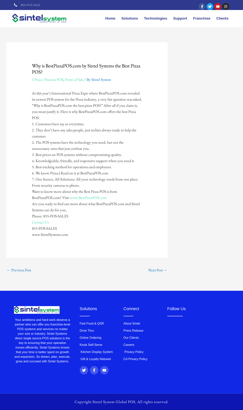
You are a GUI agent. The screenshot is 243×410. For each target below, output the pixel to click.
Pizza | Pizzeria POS (48, 79)
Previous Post (19, 270)
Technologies (155, 18)
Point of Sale (74, 79)
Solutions (129, 18)
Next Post (157, 270)
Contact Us (40, 222)
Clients (222, 18)
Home (110, 18)
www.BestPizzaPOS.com (88, 197)
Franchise (201, 18)
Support (180, 18)
